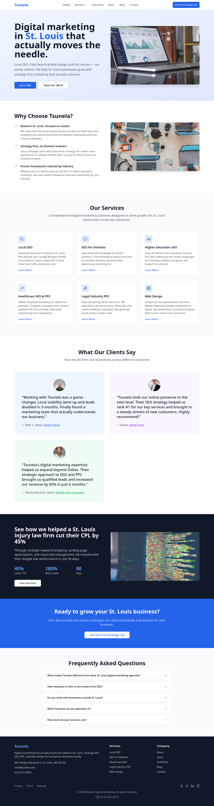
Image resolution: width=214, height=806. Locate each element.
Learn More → (26, 270)
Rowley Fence (52, 425)
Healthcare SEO (118, 762)
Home (66, 5)
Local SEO (115, 752)
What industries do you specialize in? (107, 708)
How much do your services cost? (107, 720)
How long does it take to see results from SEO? (107, 686)
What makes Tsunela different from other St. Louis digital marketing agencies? (107, 675)
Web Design (116, 771)
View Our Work (53, 85)
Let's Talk (25, 85)
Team (111, 5)
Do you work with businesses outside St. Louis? (107, 697)
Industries (97, 5)
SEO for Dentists (118, 757)
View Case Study (27, 583)
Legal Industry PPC (120, 767)
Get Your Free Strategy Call (107, 635)
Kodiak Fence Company (70, 492)
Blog (122, 5)
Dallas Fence (136, 425)
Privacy (18, 786)
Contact (134, 5)
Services (81, 5)
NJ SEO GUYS (111, 797)
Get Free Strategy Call (186, 4)
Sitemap (41, 786)
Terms (29, 786)
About (160, 752)
